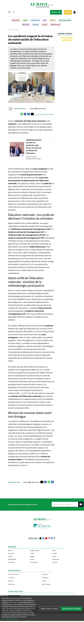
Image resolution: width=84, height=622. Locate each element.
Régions (32, 556)
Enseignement (12, 559)
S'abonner (68, 12)
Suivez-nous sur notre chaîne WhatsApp (44, 114)
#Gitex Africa (16, 20)
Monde (32, 553)
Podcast (54, 562)
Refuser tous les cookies (49, 609)
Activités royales (34, 550)
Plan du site (11, 584)
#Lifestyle (36, 24)
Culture (10, 556)
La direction (11, 577)
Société (54, 553)
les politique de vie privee (9, 619)
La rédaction (45, 577)
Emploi (54, 556)
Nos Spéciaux (34, 562)
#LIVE (44, 20)
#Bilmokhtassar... (56, 24)
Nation (17, 30)
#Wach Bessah (35, 20)
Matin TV (10, 550)
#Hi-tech (44, 24)
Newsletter (56, 12)
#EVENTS (52, 20)
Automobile (55, 559)
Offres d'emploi (46, 584)
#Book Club (25, 24)
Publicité (10, 581)
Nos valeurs (45, 574)
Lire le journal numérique (67, 38)
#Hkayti (25, 20)
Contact (44, 581)
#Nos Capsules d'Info (65, 20)
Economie (11, 553)
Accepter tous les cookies (71, 609)
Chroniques (11, 562)
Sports (32, 559)
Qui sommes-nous (13, 574)
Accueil (10, 30)
